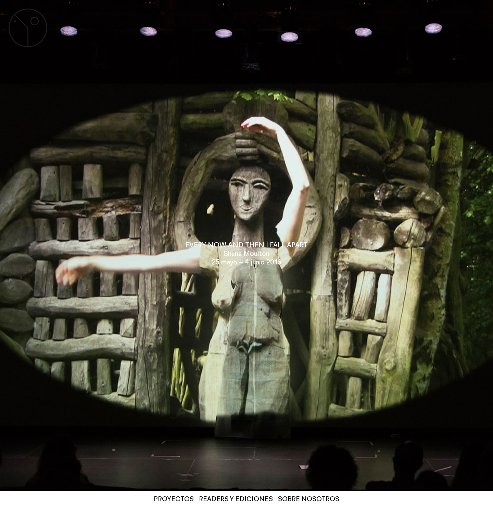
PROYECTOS (174, 499)
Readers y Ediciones (236, 499)
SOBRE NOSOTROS (308, 499)
